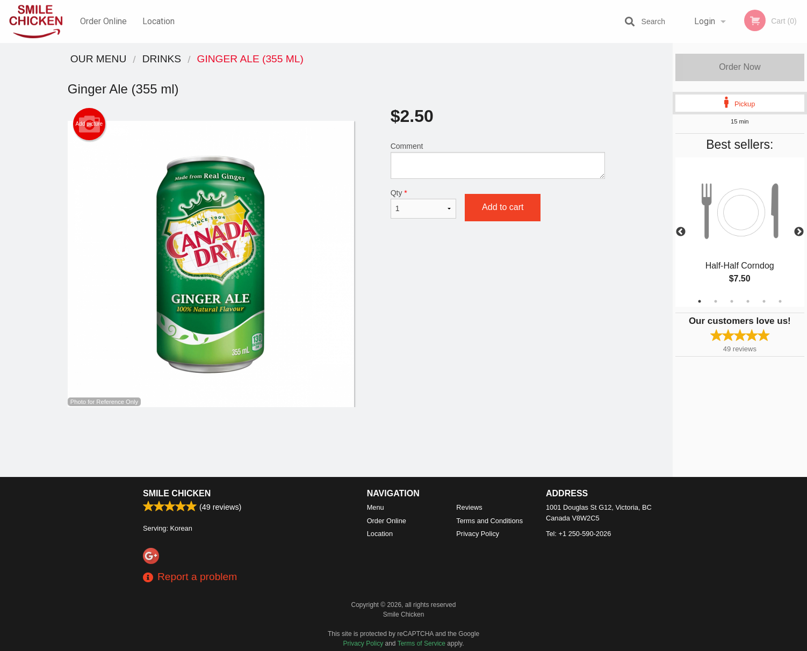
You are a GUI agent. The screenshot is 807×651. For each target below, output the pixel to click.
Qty (423, 204)
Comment (498, 160)
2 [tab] (715, 301)
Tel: (578, 534)
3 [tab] (731, 301)
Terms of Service (421, 643)
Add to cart (502, 207)
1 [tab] (699, 301)
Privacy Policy (477, 534)
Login (704, 21)
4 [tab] (748, 301)
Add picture (89, 124)
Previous (680, 232)
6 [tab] (780, 301)
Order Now (739, 66)
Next (799, 232)
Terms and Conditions (489, 521)
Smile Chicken (177, 493)
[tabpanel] (740, 232)
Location (158, 21)
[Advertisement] (336, 442)
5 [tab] (764, 301)
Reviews (469, 507)
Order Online (103, 21)
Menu (375, 507)
